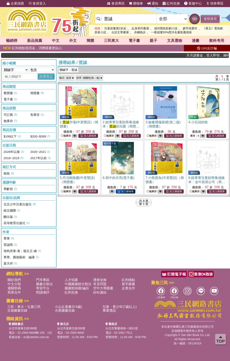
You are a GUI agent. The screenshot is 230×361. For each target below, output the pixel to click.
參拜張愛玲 (190, 28)
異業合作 (14, 292)
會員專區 (115, 3)
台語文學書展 (120, 32)
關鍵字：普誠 (68, 69)
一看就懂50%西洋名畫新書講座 (171, 32)
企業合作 (128, 288)
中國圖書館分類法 (78, 284)
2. (121, 126)
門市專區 (42, 280)
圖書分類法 (44, 284)
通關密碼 (14, 288)
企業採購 (15, 3)
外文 (73, 41)
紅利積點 (128, 280)
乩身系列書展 (140, 28)
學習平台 (42, 288)
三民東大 (111, 41)
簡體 (90, 41)
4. (198, 122)
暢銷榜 (11, 41)
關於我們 (14, 280)
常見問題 (100, 284)
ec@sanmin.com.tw (36, 337)
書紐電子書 (110, 143)
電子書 (134, 41)
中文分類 (14, 284)
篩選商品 (46, 76)
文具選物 (174, 41)
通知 (152, 3)
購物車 (136, 3)
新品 (34, 41)
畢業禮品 (109, 310)
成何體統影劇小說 (165, 28)
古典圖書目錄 (65, 310)
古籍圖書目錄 (17, 310)
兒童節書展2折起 (115, 28)
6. (118, 178)
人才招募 (71, 280)
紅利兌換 (171, 3)
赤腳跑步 (140, 32)
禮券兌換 (100, 280)
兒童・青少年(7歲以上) (120, 307)
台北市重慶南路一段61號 (122, 328)
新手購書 (128, 284)
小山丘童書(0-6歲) (68, 307)
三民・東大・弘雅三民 (24, 307)
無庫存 (66, 136)
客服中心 (193, 3)
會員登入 (37, 3)
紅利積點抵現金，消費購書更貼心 (32, 48)
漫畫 (195, 41)
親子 (153, 41)
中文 (55, 41)
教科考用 (216, 41)
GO (194, 18)
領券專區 (215, 3)
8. (206, 182)
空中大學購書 (103, 288)
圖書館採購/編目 (77, 288)
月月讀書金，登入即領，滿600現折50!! (211, 55)
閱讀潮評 (42, 292)
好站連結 (100, 292)
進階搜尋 (210, 19)
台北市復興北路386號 (23, 328)
